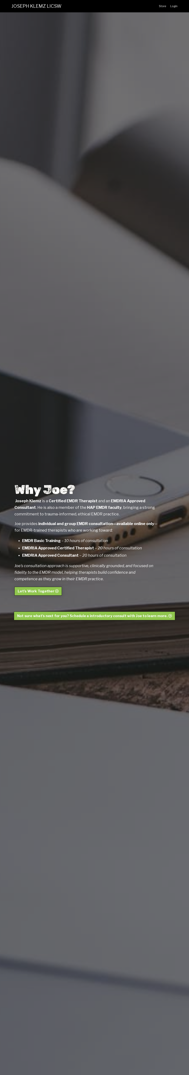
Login (173, 6)
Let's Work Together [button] (38, 591)
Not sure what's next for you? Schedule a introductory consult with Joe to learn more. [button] (94, 616)
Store (162, 6)
